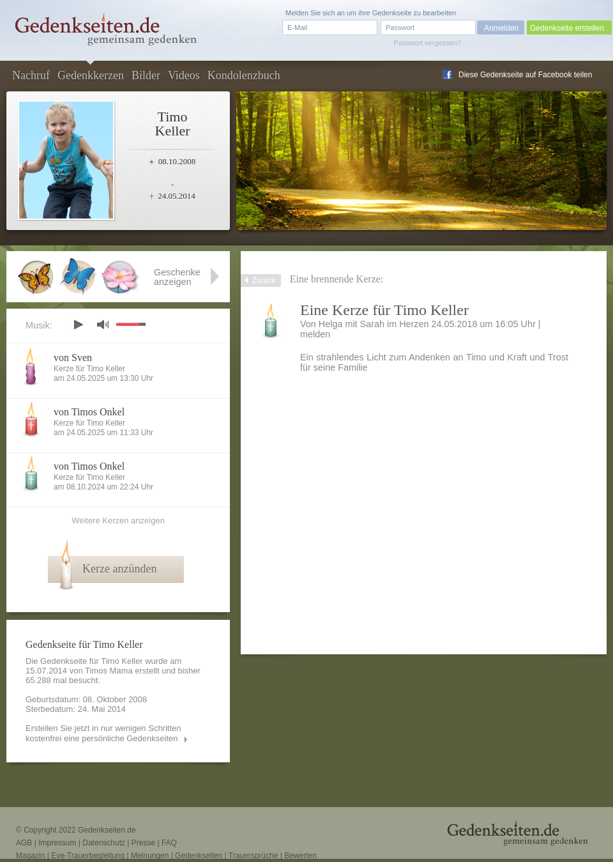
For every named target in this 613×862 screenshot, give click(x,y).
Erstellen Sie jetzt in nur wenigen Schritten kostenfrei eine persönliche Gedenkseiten (103, 733)
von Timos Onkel (89, 411)
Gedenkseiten (198, 855)
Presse (143, 842)
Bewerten (300, 855)
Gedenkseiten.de (107, 830)
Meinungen (150, 855)
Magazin (30, 855)
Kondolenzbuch (244, 75)
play (78, 324)
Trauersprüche (253, 855)
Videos (184, 75)
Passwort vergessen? (427, 43)
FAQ (169, 842)
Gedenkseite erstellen (567, 28)
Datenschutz (103, 842)
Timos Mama (109, 670)
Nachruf (31, 75)
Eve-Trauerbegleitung (88, 855)
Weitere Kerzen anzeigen (118, 520)
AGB (24, 842)
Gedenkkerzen (90, 75)
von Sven (73, 357)
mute (103, 324)
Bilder (146, 75)
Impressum (57, 842)
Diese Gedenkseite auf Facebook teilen (525, 74)
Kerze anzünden (119, 568)
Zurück (264, 280)
